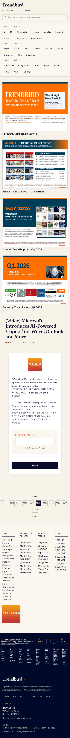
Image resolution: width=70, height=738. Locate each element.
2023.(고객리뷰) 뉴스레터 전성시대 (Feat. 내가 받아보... (61, 557)
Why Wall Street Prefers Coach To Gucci (44, 559)
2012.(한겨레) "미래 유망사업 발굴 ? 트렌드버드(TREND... (61, 570)
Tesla (26, 48)
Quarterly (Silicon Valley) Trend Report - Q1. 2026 (26, 549)
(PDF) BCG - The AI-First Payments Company (44, 549)
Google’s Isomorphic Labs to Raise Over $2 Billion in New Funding (44, 562)
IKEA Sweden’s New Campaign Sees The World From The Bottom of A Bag (44, 556)
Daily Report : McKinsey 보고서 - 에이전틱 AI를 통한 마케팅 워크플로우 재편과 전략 (44, 572)
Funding (26, 72)
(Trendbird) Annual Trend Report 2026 (26, 562)
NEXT (35, 516)
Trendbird (12, 5)
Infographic (23, 65)
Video (56, 65)
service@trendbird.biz (14, 696)
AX (11, 32)
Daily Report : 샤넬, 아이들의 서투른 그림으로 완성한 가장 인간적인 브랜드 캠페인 (44, 542)
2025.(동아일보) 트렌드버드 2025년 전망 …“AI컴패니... (61, 547)
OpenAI (60, 48)
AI (4, 32)
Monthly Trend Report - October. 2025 (26, 572)
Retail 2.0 (8, 38)
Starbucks (8, 55)
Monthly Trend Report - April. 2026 (26, 546)
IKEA (20, 55)
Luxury (36, 32)
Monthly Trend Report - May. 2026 (26, 542)
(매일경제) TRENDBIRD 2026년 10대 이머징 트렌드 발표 (26, 559)
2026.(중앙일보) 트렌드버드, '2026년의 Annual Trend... (61, 543)
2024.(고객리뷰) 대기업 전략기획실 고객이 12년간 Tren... (61, 553)
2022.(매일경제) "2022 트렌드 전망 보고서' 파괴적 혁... (61, 560)
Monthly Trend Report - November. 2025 (26, 569)
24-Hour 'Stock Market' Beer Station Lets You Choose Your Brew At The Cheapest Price (44, 566)
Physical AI (22, 38)
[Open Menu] (63, 7)
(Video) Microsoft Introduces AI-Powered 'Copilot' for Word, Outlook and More (34, 329)
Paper (47, 65)
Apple (6, 48)
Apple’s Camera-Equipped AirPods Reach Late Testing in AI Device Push (44, 552)
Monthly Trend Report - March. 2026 (26, 552)
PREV (35, 496)
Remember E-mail (37, 448)
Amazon (48, 48)
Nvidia (16, 48)
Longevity (60, 32)
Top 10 (6, 72)
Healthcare (36, 38)
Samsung (30, 55)
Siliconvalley (23, 32)
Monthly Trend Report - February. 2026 (26, 556)
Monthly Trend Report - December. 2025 (26, 566)
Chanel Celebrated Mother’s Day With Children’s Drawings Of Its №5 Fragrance (44, 546)
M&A (16, 72)
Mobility (47, 32)
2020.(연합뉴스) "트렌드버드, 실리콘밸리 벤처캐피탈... (61, 567)
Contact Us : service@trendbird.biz (18, 731)
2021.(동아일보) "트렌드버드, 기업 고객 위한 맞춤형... (61, 563)
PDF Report (9, 65)
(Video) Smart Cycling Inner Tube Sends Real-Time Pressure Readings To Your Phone (44, 569)
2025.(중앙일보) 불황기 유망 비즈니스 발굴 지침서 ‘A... (61, 550)
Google (36, 48)
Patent (36, 65)
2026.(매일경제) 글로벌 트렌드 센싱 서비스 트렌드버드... (61, 540)
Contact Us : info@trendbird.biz (17, 718)
